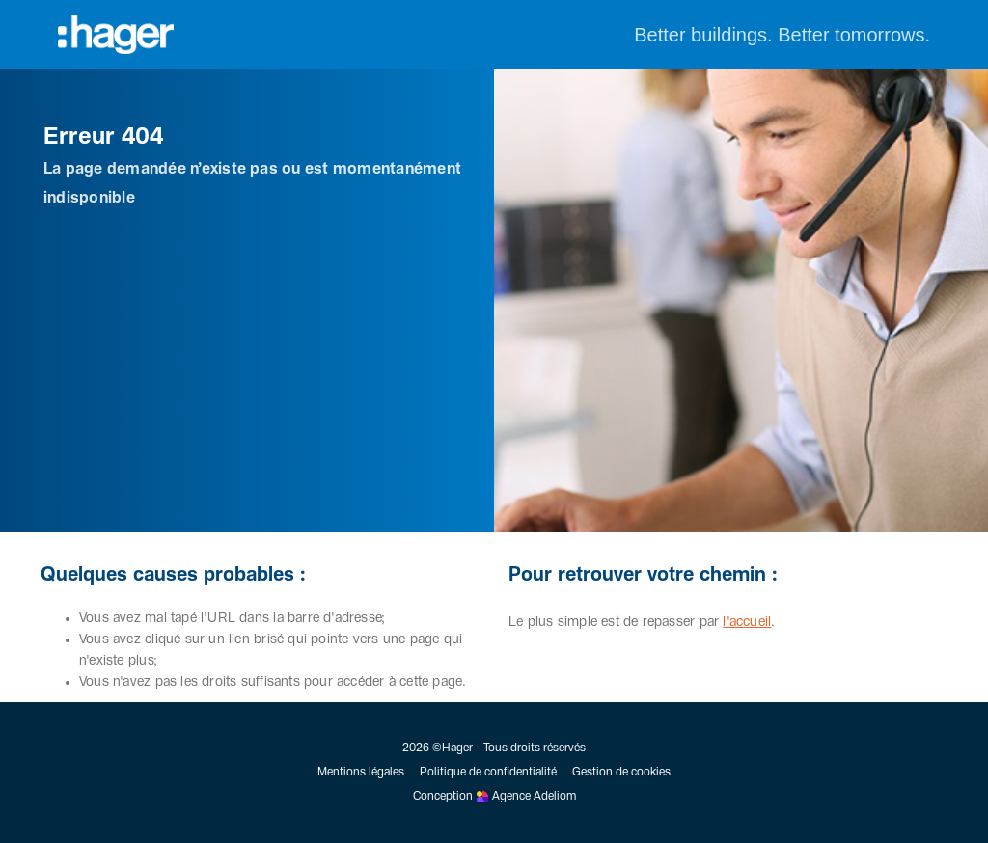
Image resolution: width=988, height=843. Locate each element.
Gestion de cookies (621, 772)
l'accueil (747, 622)
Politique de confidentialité (488, 772)
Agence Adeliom (534, 796)
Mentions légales (360, 772)
